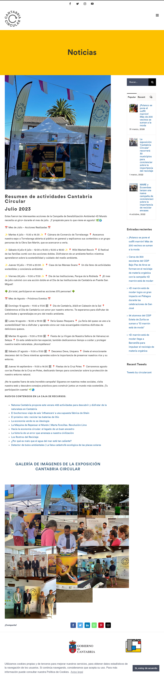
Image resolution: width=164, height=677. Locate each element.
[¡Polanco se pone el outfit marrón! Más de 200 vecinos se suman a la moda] (133, 106)
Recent (141, 97)
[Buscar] (152, 82)
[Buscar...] (137, 82)
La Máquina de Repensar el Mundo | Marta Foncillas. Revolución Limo (49, 425)
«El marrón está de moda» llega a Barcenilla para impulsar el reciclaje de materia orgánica (141, 343)
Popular (132, 97)
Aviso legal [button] (77, 672)
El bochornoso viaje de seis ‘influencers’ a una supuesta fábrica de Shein (50, 413)
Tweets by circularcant (139, 372)
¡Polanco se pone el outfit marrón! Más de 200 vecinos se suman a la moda (146, 115)
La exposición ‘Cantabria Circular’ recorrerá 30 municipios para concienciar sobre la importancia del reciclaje (146, 155)
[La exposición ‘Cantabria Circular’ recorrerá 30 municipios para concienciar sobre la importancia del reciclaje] (133, 140)
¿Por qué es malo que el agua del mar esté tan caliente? (41, 441)
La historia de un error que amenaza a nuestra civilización (42, 433)
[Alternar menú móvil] (157, 15)
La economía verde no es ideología (30, 421)
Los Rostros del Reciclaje (24, 437)
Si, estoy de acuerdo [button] (146, 668)
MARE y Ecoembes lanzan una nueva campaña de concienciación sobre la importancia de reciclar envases (146, 198)
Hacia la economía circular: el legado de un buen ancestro (42, 429)
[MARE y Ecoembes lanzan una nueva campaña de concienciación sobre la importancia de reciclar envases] (133, 185)
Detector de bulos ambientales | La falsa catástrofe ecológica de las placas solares (56, 445)
